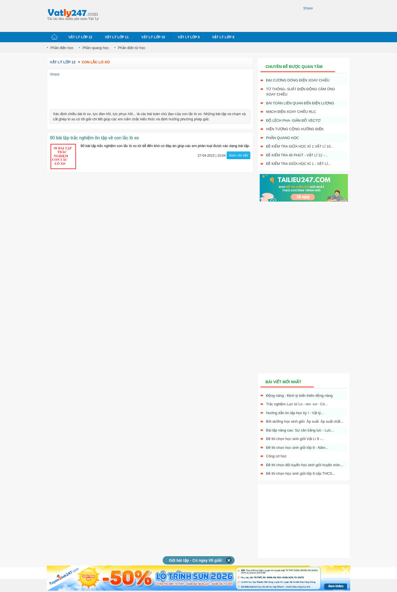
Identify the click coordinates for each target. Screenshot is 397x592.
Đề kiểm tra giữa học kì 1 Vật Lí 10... (300, 146)
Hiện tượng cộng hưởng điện (294, 129)
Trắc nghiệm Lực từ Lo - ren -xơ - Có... (297, 404)
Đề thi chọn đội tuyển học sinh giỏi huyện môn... (304, 465)
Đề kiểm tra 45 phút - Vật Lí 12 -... (297, 155)
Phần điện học (61, 48)
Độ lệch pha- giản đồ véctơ (293, 120)
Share (308, 8)
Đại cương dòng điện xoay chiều (297, 80)
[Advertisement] (202, 15)
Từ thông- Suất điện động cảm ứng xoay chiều (300, 92)
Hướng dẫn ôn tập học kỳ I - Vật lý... (295, 413)
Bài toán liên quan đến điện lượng (300, 103)
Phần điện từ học (132, 48)
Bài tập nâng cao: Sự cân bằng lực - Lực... (300, 430)
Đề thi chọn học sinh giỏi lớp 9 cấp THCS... (300, 473)
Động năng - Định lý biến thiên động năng (299, 395)
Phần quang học (95, 48)
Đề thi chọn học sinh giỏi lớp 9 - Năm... (297, 448)
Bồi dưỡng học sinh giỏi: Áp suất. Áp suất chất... (304, 421)
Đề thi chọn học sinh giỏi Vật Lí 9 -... (295, 439)
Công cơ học (276, 456)
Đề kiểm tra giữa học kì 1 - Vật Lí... (298, 164)
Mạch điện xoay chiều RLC (291, 112)
